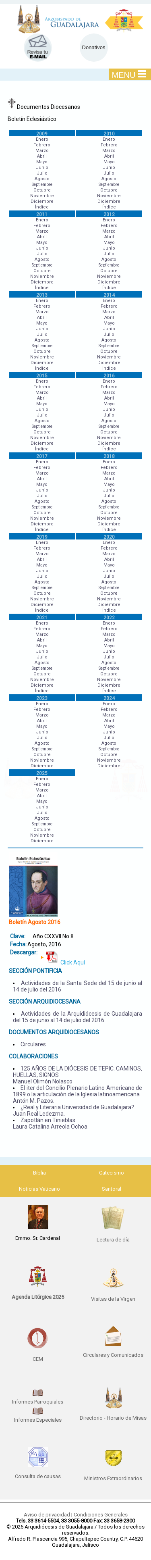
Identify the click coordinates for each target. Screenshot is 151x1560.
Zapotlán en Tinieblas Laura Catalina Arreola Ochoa (50, 1123)
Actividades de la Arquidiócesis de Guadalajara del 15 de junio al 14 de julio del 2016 (77, 1016)
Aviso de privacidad (47, 1515)
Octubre (42, 190)
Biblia (39, 1173)
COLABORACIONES (33, 1056)
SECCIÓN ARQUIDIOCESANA (45, 1001)
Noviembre (42, 195)
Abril (42, 156)
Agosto (42, 178)
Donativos (93, 47)
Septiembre (42, 184)
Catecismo (111, 1173)
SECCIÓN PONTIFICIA (35, 971)
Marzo (42, 150)
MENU (129, 74)
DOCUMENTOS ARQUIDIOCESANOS (54, 1032)
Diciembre (42, 201)
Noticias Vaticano (39, 1189)
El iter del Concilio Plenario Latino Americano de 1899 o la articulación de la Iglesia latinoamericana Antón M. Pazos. (77, 1094)
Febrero (41, 145)
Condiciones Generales (101, 1515)
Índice (42, 207)
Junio (42, 167)
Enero (42, 139)
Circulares (33, 1044)
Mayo (42, 162)
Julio (42, 173)
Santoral (111, 1189)
